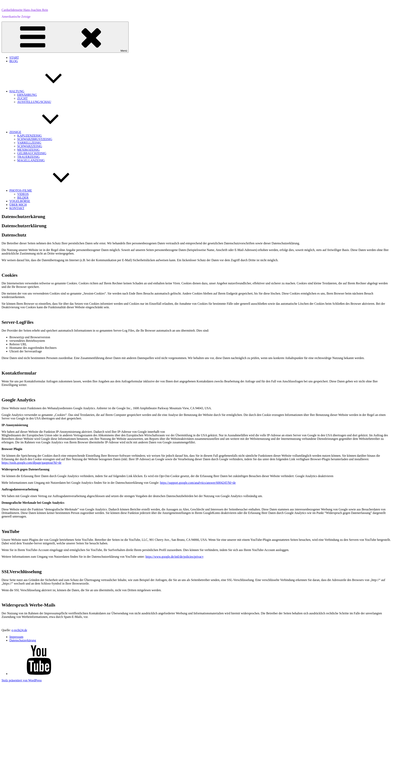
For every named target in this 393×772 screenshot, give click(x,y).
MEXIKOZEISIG (28, 149)
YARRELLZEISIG (29, 142)
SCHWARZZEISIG (29, 146)
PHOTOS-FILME (50, 190)
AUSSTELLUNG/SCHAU (34, 102)
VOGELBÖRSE (19, 201)
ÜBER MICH (18, 204)
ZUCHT (22, 98)
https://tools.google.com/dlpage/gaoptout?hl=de (31, 462)
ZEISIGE (44, 132)
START (14, 57)
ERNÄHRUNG (27, 94)
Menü (65, 37)
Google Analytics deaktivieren (314, 476)
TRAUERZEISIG (28, 156)
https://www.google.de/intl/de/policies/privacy (174, 556)
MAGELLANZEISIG (31, 160)
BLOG (13, 61)
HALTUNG (46, 91)
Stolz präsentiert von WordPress (22, 680)
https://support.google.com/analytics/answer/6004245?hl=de (198, 482)
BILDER (23, 197)
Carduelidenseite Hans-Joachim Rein (25, 10)
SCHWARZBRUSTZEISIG (34, 139)
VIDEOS (23, 194)
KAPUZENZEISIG (29, 135)
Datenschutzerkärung (22, 640)
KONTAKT (16, 208)
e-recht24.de (19, 630)
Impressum (16, 636)
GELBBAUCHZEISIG (31, 153)
